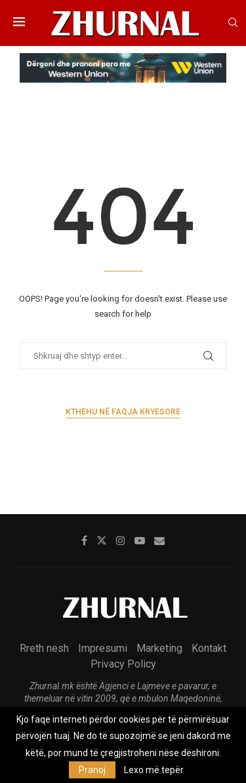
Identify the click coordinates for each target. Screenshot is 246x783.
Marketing (159, 648)
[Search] (232, 23)
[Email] (159, 540)
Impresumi (102, 648)
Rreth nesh (44, 648)
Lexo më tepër (154, 769)
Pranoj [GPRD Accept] (92, 770)
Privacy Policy (123, 664)
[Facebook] (84, 540)
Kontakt (209, 648)
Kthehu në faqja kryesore (123, 411)
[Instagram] (120, 540)
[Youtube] (139, 540)
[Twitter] (101, 540)
